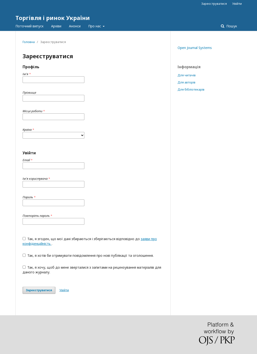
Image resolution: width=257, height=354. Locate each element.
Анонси (75, 26)
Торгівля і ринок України (52, 18)
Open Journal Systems (195, 47)
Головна (29, 42)
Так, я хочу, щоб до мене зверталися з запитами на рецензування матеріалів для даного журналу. (92, 269)
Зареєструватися (214, 3)
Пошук (231, 26)
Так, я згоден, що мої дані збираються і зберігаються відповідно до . (90, 241)
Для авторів (186, 82)
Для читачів (187, 75)
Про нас (95, 26)
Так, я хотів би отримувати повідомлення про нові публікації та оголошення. (88, 255)
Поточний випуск (29, 26)
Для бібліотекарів (191, 89)
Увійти (237, 3)
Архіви (56, 26)
